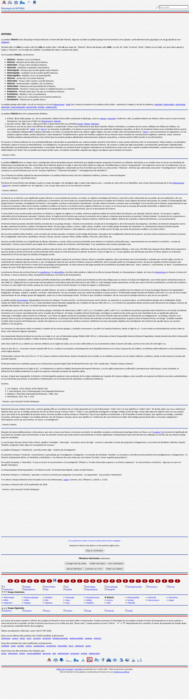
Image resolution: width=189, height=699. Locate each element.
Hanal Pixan (50, 586)
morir (29, 638)
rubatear (88, 638)
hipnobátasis (92, 589)
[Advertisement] (94, 22)
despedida (62, 646)
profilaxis (5, 646)
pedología (79, 646)
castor (80, 123)
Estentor (94, 123)
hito (46, 600)
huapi (88, 610)
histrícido (152, 597)
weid (68, 104)
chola (13, 646)
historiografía (133, 597)
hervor (172, 586)
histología (70, 597)
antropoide (180, 104)
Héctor (87, 123)
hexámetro (8, 589)
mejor (3, 653)
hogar (171, 600)
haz (67, 586)
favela (22, 638)
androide (158, 104)
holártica (7, 610)
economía (74, 653)
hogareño (8, 602)
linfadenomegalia (60, 638)
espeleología (39, 646)
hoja (68, 602)
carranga (37, 638)
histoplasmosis (92, 597)
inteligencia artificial (121, 672)
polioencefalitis (76, 638)
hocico (110, 600)
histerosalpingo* (31, 597)
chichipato (5, 638)
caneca (15, 638)
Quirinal (97, 638)
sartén (88, 646)
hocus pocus (153, 600)
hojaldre (90, 602)
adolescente (94, 653)
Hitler (26, 600)
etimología (13, 653)
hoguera (48, 602)
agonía (103, 118)
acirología (46, 638)
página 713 (159, 432)
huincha (110, 610)
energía (111, 118)
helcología (90, 586)
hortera (69, 610)
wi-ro (43, 129)
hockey (130, 600)
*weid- (66, 479)
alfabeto (5, 42)
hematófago (112, 586)
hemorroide (31, 107)
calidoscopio (51, 107)
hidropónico (29, 589)
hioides (69, 589)
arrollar (84, 653)
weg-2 (146, 131)
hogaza (27, 602)
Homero (28, 610)
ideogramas (160, 272)
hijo (46, 589)
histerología (9, 597)
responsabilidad (34, 653)
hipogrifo (111, 589)
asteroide (5, 107)
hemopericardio (134, 586)
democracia (46, 121)
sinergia (57, 121)
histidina (49, 597)
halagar (27, 586)
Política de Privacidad (64, 669)
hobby (89, 600)
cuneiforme (45, 272)
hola (109, 602)
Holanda (131, 602)
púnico (22, 653)
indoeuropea (58, 104)
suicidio (20, 646)
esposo (29, 646)
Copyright (78, 669)
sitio (54, 653)
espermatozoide (18, 107)
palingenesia (63, 653)
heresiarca (152, 586)
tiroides (41, 107)
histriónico (173, 597)
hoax (68, 600)
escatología (51, 646)
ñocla (71, 646)
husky (130, 610)
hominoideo (168, 104)
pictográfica (59, 272)
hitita (6, 600)
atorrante (46, 653)
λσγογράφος (22, 300)
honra (47, 610)
